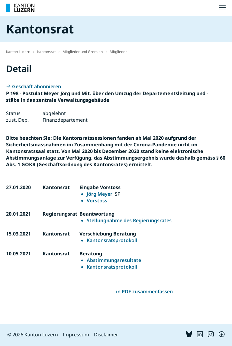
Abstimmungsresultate (114, 260)
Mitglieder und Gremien (83, 51)
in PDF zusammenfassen (144, 291)
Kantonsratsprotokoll (112, 240)
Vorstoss (97, 200)
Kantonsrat (46, 51)
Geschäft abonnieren (36, 86)
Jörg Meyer (99, 194)
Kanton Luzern (18, 51)
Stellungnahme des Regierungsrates (129, 220)
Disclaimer (106, 334)
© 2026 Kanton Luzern (32, 334)
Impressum (76, 334)
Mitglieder (118, 51)
